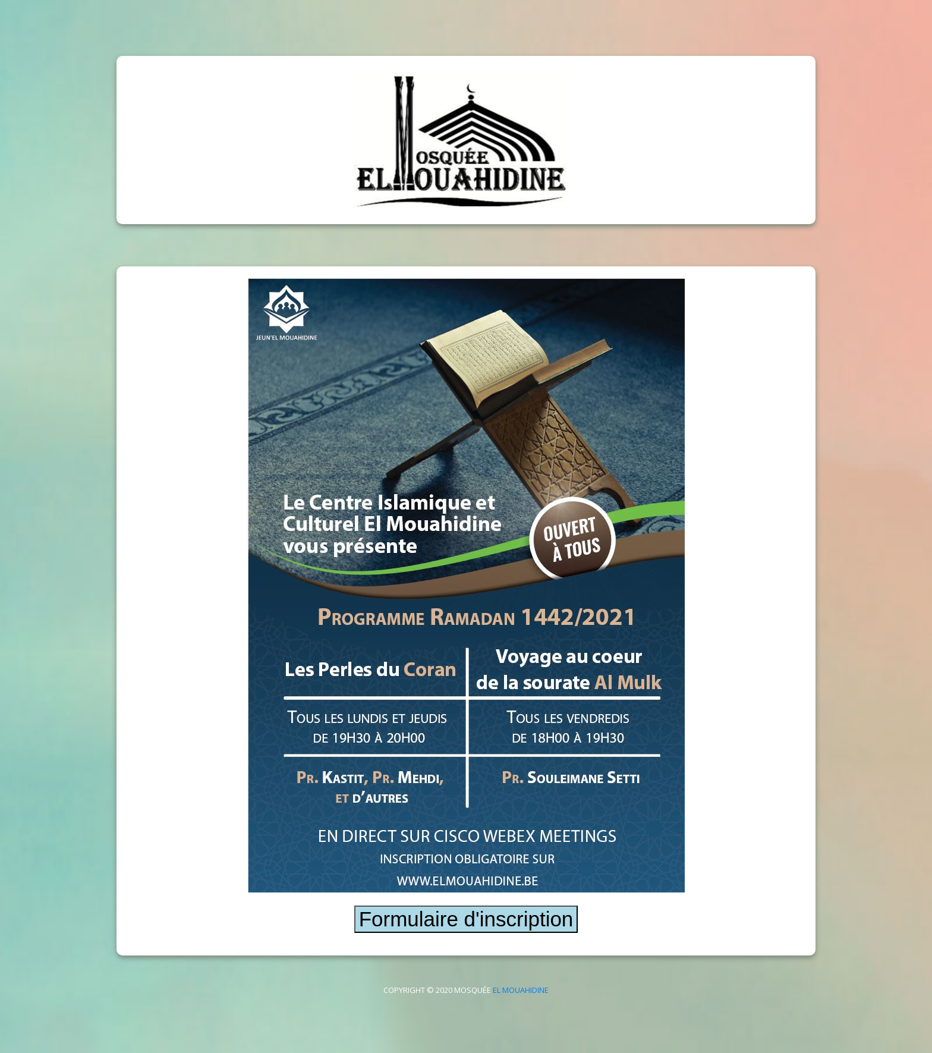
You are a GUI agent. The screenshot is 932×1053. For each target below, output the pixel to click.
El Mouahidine (521, 990)
